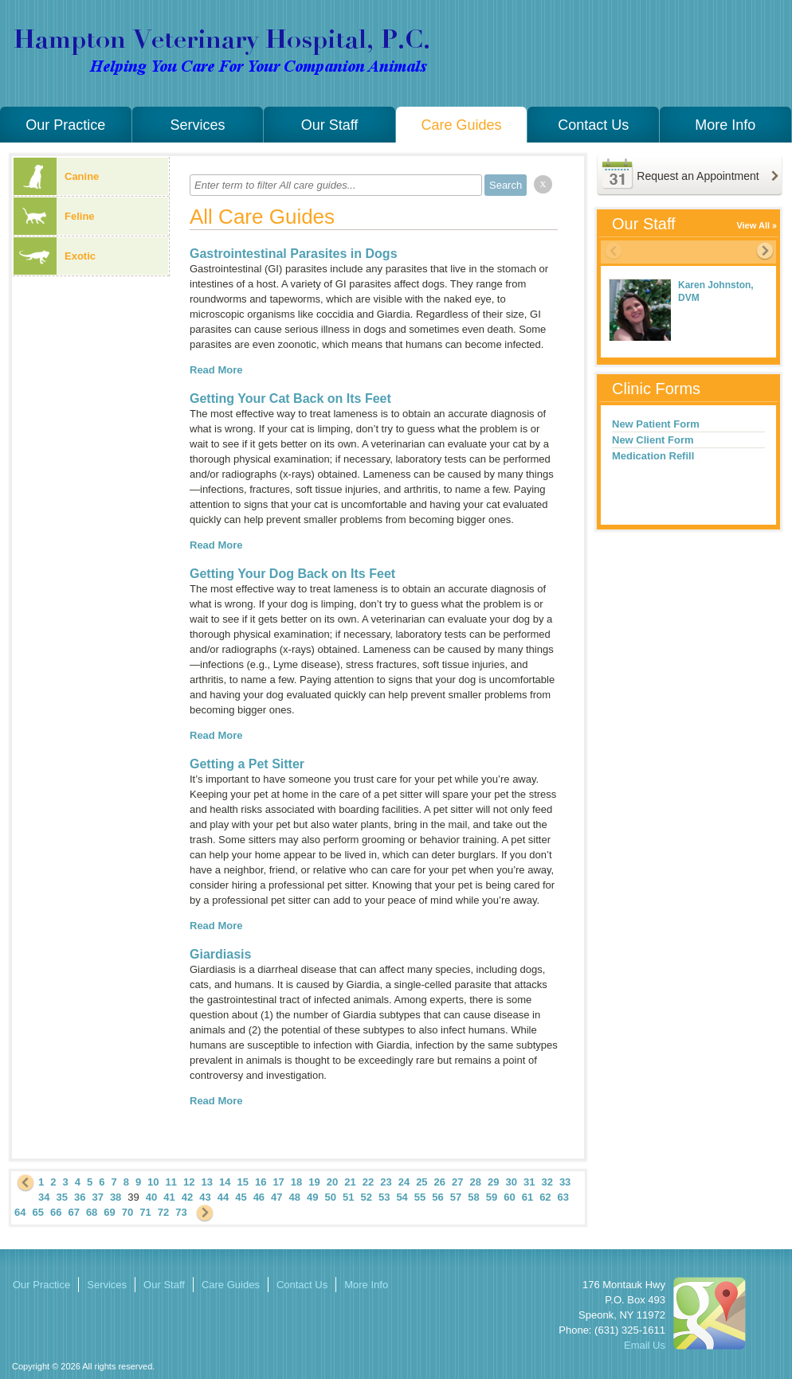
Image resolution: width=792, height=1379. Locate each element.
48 (294, 1197)
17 (278, 1182)
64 (19, 1212)
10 (153, 1182)
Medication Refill (653, 456)
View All (753, 225)
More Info (725, 125)
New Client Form (653, 440)
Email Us (644, 1345)
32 (546, 1182)
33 (564, 1182)
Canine (56, 176)
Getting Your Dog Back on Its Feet (292, 573)
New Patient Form (656, 424)
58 (473, 1197)
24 (404, 1182)
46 (259, 1197)
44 (223, 1197)
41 (168, 1197)
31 (529, 1182)
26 (439, 1182)
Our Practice (65, 125)
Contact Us (593, 125)
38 (115, 1197)
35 (61, 1197)
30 (510, 1182)
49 (312, 1197)
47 (276, 1197)
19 (314, 1182)
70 (127, 1212)
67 (73, 1212)
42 (187, 1197)
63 (563, 1197)
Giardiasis (220, 954)
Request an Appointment (698, 176)
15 (242, 1182)
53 (384, 1197)
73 (180, 1212)
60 (509, 1197)
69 (109, 1212)
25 (421, 1182)
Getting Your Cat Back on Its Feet (290, 398)
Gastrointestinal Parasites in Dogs (294, 253)
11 (171, 1182)
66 (55, 1212)
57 (455, 1197)
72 (163, 1212)
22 (368, 1182)
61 (527, 1197)
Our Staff (330, 125)
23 (385, 1182)
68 (91, 1212)
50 (330, 1197)
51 (348, 1197)
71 (145, 1212)
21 (349, 1182)
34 (43, 1197)
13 (207, 1182)
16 (260, 1182)
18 (296, 1182)
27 (457, 1182)
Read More (216, 370)
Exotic (55, 256)
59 (491, 1197)
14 (224, 1182)
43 (204, 1197)
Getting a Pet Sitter (247, 764)
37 (97, 1197)
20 (332, 1182)
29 (493, 1182)
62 (545, 1197)
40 (151, 1197)
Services (197, 125)
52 (365, 1197)
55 (419, 1197)
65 (37, 1212)
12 (188, 1182)
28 (475, 1182)
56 (437, 1197)
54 (401, 1197)
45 (240, 1197)
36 (79, 1197)
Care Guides (461, 125)
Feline (54, 216)
